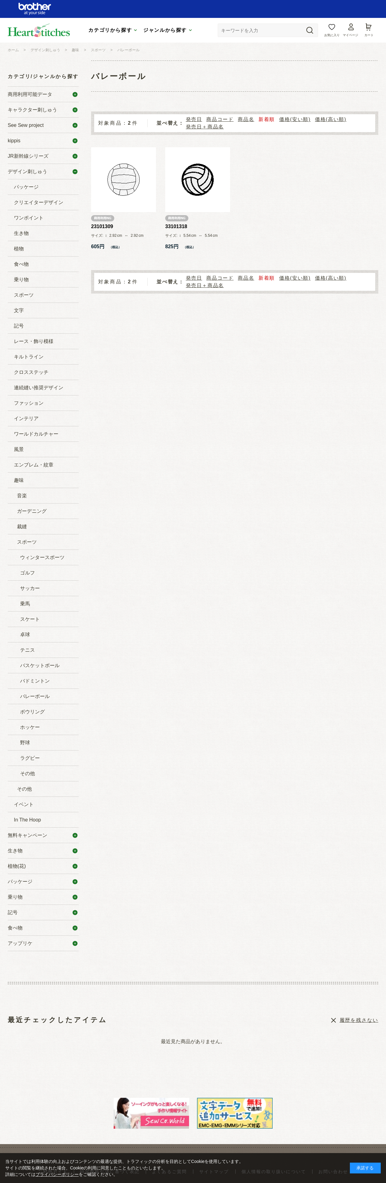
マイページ (350, 35)
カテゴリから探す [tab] (110, 30)
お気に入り (332, 35)
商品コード (219, 119)
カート (369, 35)
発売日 (194, 119)
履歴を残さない (359, 1020)
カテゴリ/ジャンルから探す (43, 76)
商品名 (246, 119)
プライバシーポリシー (57, 1174)
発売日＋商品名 (205, 126)
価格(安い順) (295, 119)
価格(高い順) (330, 119)
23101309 (102, 226)
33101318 (176, 226)
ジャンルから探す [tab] (165, 30)
